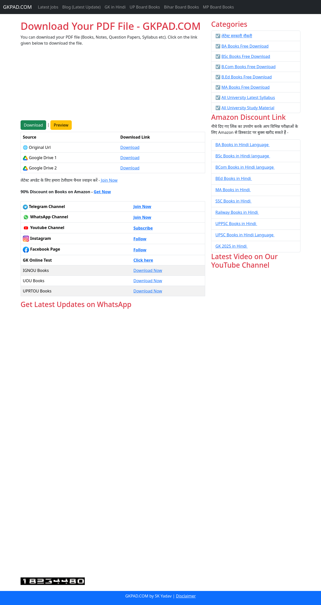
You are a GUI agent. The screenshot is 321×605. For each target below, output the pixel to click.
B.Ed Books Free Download (246, 77)
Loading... (113, 443)
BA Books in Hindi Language (242, 144)
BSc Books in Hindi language (242, 156)
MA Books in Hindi (233, 189)
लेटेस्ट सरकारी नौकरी (236, 36)
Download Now (147, 270)
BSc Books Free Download (245, 56)
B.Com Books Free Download (248, 66)
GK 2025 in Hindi (231, 246)
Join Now (109, 180)
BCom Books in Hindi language (245, 167)
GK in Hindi (115, 7)
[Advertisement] (113, 85)
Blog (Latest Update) (81, 7)
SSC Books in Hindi (233, 201)
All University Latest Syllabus (248, 97)
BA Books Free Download (245, 46)
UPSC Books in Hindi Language (245, 235)
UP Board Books (145, 7)
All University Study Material (247, 108)
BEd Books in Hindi (233, 178)
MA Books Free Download (245, 87)
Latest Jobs (48, 7)
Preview (61, 125)
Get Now (102, 191)
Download (33, 125)
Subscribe (143, 228)
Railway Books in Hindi (237, 212)
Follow (139, 239)
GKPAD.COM (17, 7)
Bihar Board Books (181, 7)
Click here (143, 260)
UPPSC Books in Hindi (236, 223)
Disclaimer (186, 596)
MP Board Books (218, 7)
